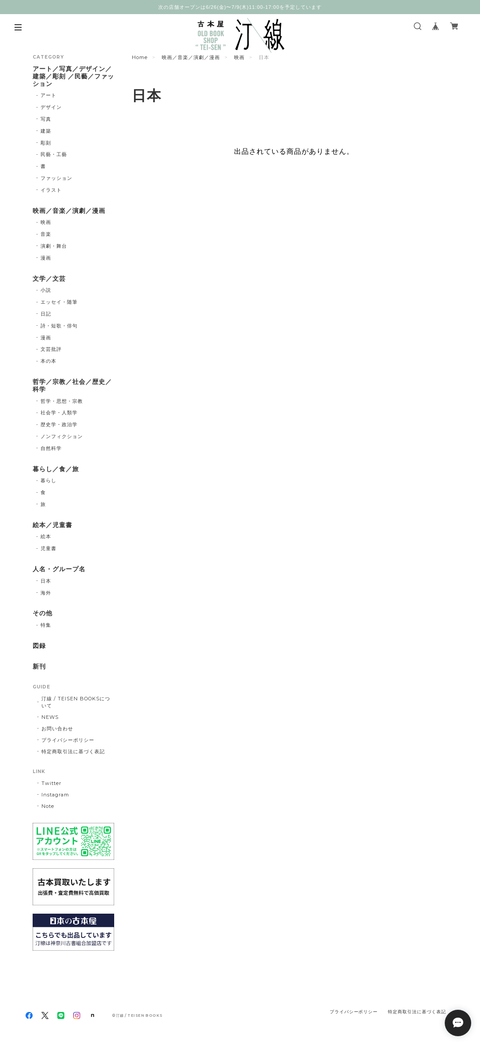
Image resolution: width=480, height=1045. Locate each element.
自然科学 (51, 448)
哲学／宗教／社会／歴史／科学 (72, 385)
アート (48, 95)
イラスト (51, 190)
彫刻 (46, 143)
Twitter (51, 783)
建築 (46, 131)
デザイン (51, 107)
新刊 (39, 666)
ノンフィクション (62, 436)
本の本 (48, 361)
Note (47, 806)
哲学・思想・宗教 (62, 401)
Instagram (55, 795)
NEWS (50, 717)
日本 (46, 581)
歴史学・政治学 (59, 424)
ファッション (56, 178)
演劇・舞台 (54, 246)
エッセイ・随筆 (59, 302)
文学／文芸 (49, 279)
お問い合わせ (57, 728)
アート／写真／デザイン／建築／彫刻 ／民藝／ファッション (73, 76)
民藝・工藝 (54, 154)
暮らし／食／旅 (56, 469)
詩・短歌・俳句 (59, 326)
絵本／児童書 (52, 525)
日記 (46, 314)
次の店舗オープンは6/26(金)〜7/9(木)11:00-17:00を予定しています (239, 7)
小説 (46, 290)
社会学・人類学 (59, 412)
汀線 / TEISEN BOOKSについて (75, 702)
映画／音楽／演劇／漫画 (191, 57)
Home (140, 57)
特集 (46, 625)
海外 (46, 593)
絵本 (46, 536)
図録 (39, 646)
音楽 (46, 234)
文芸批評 (51, 349)
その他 (42, 613)
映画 (239, 57)
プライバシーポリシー (67, 740)
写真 (46, 119)
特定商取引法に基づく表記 (73, 751)
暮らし (48, 480)
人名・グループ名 (59, 569)
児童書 (48, 548)
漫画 (46, 258)
